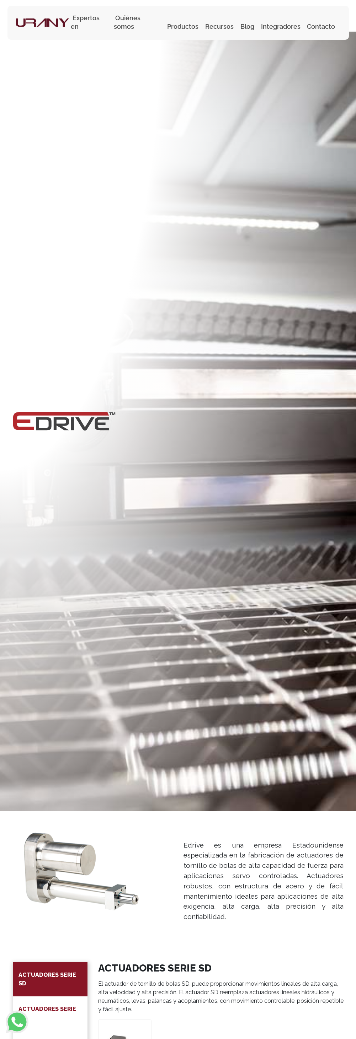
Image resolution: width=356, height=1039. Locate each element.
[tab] (50, 979)
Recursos (219, 26)
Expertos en (85, 22)
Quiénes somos (127, 22)
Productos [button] (182, 26)
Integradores (281, 26)
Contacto (321, 26)
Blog (247, 26)
